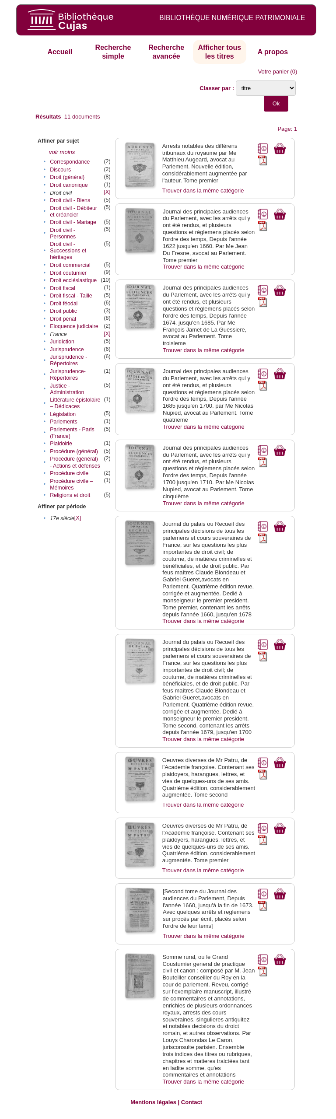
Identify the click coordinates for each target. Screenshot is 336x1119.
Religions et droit (70, 495)
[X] (107, 192)
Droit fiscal (62, 288)
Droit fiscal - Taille (71, 296)
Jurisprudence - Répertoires (68, 360)
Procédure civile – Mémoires (71, 484)
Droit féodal (63, 304)
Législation (63, 414)
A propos (273, 52)
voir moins (62, 152)
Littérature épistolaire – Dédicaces (75, 403)
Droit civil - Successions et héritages (68, 250)
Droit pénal (63, 319)
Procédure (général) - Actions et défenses (75, 462)
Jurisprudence (67, 349)
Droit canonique (69, 185)
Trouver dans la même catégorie (203, 190)
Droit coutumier (68, 273)
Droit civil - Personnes (63, 233)
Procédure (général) (74, 451)
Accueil (59, 52)
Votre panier (273, 71)
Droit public (63, 311)
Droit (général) (67, 177)
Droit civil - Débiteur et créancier (73, 211)
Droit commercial (70, 265)
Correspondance (70, 162)
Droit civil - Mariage (73, 222)
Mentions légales (153, 1102)
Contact (191, 1102)
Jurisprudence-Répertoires (68, 374)
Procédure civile (69, 473)
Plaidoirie (61, 444)
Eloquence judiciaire (74, 326)
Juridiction (62, 342)
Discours (60, 170)
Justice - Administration (67, 389)
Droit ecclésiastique (73, 280)
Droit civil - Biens (70, 200)
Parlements (63, 422)
